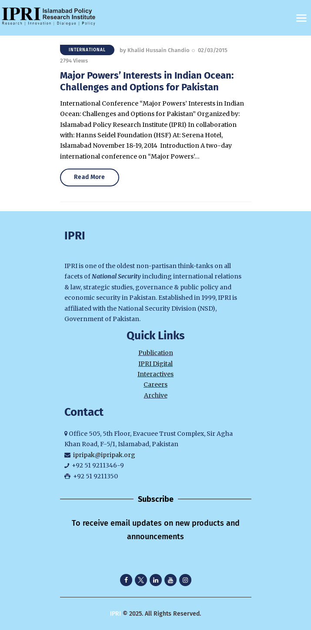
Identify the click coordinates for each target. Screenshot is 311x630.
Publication (155, 353)
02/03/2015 (212, 50)
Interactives (155, 374)
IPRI (115, 613)
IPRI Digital (155, 364)
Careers (155, 384)
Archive (155, 395)
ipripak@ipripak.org (104, 455)
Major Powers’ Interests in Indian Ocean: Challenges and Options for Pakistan (147, 81)
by (155, 50)
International (87, 50)
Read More (90, 177)
